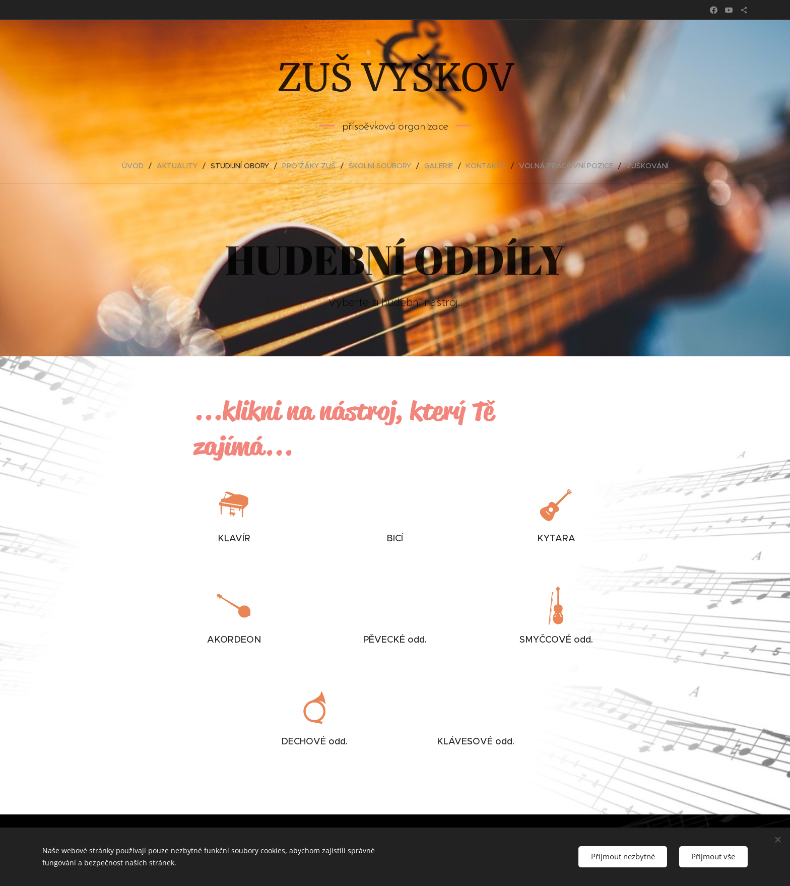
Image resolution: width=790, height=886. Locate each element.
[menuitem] (137, 165)
